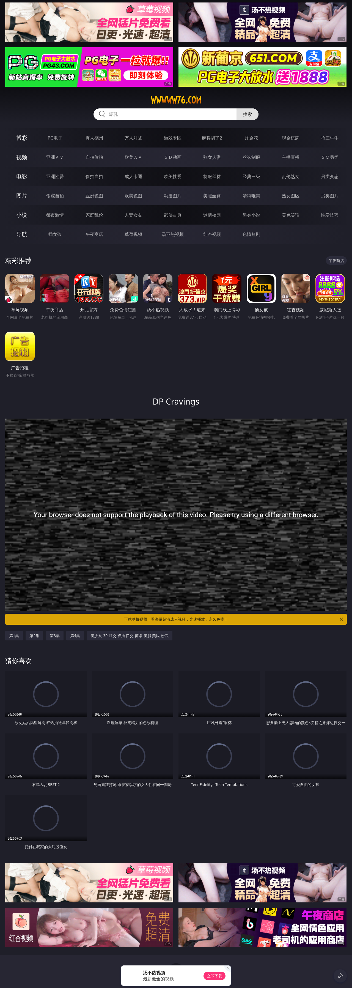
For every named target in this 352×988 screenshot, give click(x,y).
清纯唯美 (251, 196)
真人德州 (94, 138)
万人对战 (133, 138)
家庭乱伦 (94, 215)
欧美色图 (133, 196)
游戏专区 (173, 138)
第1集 (14, 635)
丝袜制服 (251, 157)
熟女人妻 (212, 157)
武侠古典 (173, 215)
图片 (21, 195)
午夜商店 (94, 234)
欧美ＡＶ (133, 157)
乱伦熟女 (290, 176)
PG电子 (55, 138)
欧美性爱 (173, 176)
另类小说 (251, 215)
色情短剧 (251, 234)
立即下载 (214, 975)
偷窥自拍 (55, 196)
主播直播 (290, 157)
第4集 (75, 635)
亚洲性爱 (55, 176)
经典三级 (251, 176)
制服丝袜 (212, 176)
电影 (21, 176)
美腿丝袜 (212, 196)
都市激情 (55, 215)
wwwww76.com (176, 100)
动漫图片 (173, 196)
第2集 (34, 635)
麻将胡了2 (212, 138)
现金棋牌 (290, 138)
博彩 (21, 137)
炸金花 (251, 138)
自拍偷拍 (94, 157)
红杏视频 (212, 234)
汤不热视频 (173, 234)
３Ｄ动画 (173, 157)
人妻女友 (133, 215)
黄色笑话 (290, 215)
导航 (21, 234)
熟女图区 (290, 196)
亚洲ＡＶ (55, 157)
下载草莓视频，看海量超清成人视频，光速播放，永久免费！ (234, 619)
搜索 (247, 114)
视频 (21, 157)
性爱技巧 (330, 215)
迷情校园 (212, 215)
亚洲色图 (94, 196)
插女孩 (55, 234)
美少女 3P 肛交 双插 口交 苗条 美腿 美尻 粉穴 (129, 635)
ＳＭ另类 (330, 157)
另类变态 (330, 176)
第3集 (55, 635)
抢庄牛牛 (330, 138)
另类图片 (330, 196)
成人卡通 (133, 176)
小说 (21, 215)
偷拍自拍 (94, 176)
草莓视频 (133, 234)
